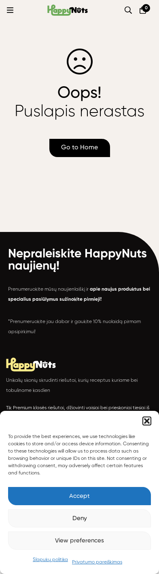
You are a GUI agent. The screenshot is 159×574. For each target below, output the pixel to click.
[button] (147, 421)
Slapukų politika (50, 559)
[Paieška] (128, 10)
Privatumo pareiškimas (97, 562)
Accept (79, 496)
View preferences (79, 541)
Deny (79, 518)
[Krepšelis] (143, 10)
